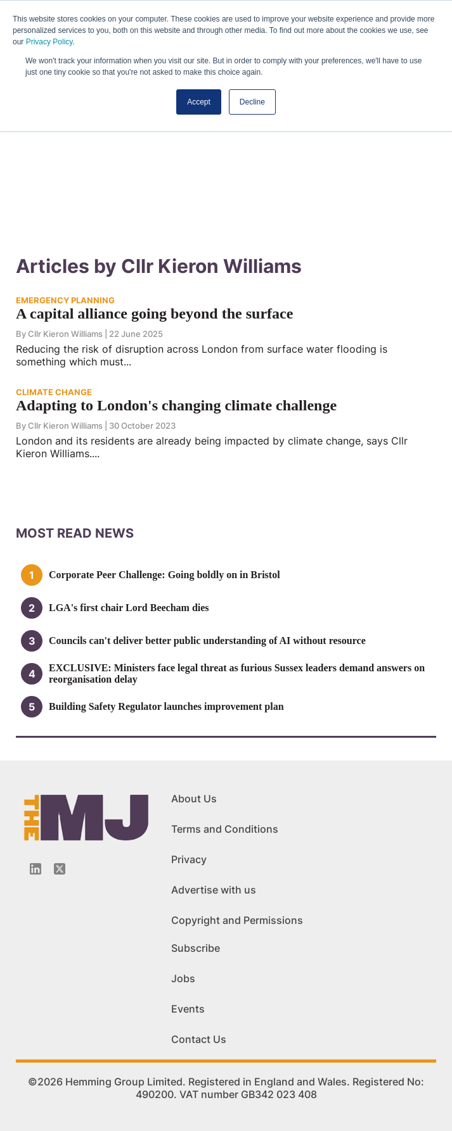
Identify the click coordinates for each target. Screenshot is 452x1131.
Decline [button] (252, 102)
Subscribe (195, 948)
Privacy (189, 859)
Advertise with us (213, 889)
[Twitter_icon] (59, 869)
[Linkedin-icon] (35, 869)
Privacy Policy (49, 41)
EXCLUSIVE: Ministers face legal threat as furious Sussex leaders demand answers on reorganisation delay (237, 673)
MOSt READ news (75, 533)
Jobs (183, 978)
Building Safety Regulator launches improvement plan (166, 706)
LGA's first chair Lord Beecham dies (129, 607)
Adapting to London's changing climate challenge (176, 405)
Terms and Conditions (224, 829)
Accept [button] (198, 102)
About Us (194, 798)
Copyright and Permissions (237, 920)
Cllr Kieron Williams (65, 334)
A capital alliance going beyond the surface (154, 313)
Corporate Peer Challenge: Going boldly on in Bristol (164, 574)
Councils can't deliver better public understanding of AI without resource (207, 640)
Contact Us (198, 1039)
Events (188, 1008)
